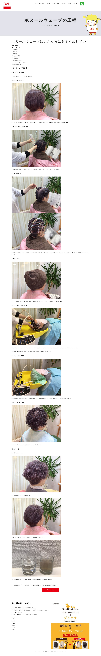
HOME (44, 25)
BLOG (69, 3)
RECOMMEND (55, 3)
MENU (48, 3)
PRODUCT (63, 3)
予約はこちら (50, 589)
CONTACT (75, 3)
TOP (36, 3)
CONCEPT (41, 3)
